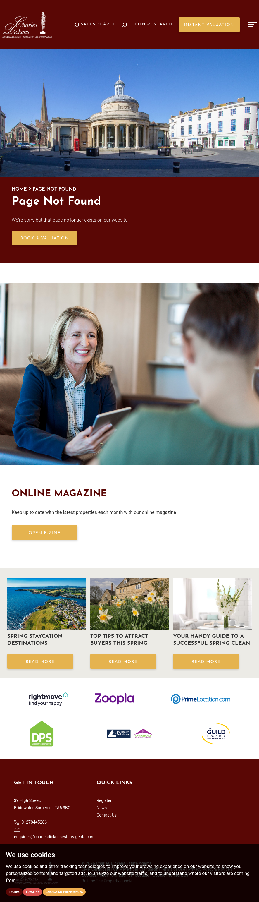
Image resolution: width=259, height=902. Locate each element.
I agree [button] (14, 892)
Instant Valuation (209, 25)
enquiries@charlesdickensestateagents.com (54, 833)
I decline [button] (32, 892)
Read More (40, 662)
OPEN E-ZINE (45, 533)
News (101, 807)
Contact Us (106, 815)
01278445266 (30, 822)
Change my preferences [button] (64, 892)
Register (103, 800)
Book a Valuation (44, 238)
